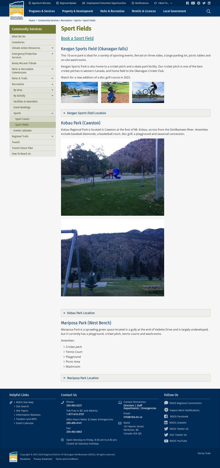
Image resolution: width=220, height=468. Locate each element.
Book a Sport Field (77, 38)
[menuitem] (39, 3)
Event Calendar (25, 423)
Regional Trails (20, 136)
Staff (139, 405)
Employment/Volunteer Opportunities (104, 3)
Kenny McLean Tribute (24, 63)
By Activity (19, 95)
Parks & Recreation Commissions (22, 70)
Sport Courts (22, 119)
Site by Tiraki (204, 453)
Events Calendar (23, 130)
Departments (131, 408)
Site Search (22, 406)
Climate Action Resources (26, 48)
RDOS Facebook (176, 416)
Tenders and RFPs (26, 419)
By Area (18, 90)
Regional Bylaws (66, 3)
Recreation (66, 20)
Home (32, 20)
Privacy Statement (43, 458)
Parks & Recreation (112, 11)
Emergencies (148, 408)
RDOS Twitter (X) (176, 428)
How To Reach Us (21, 153)
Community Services (48, 20)
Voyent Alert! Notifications (182, 410)
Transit (16, 142)
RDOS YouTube (175, 440)
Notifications (140, 3)
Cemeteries (18, 42)
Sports (77, 20)
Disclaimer (25, 458)
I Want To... (161, 3)
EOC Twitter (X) (175, 434)
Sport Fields (22, 124)
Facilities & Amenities (26, 101)
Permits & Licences (144, 11)
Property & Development (77, 11)
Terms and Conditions (67, 458)
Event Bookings (22, 107)
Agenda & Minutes (40, 3)
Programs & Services (42, 11)
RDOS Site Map (25, 402)
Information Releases (28, 414)
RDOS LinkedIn (175, 422)
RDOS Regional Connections (183, 403)
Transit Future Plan (22, 148)
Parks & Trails (19, 78)
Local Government (174, 11)
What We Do (18, 36)
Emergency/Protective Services (24, 55)
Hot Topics (22, 410)
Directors (129, 405)
